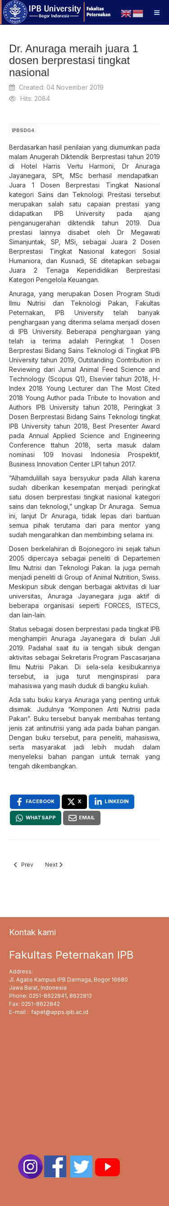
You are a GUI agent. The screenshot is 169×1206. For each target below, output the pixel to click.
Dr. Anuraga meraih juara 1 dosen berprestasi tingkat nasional (73, 60)
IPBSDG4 (23, 130)
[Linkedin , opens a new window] (111, 802)
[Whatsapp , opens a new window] (35, 818)
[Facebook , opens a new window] (35, 802)
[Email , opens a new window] (81, 818)
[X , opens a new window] (74, 802)
